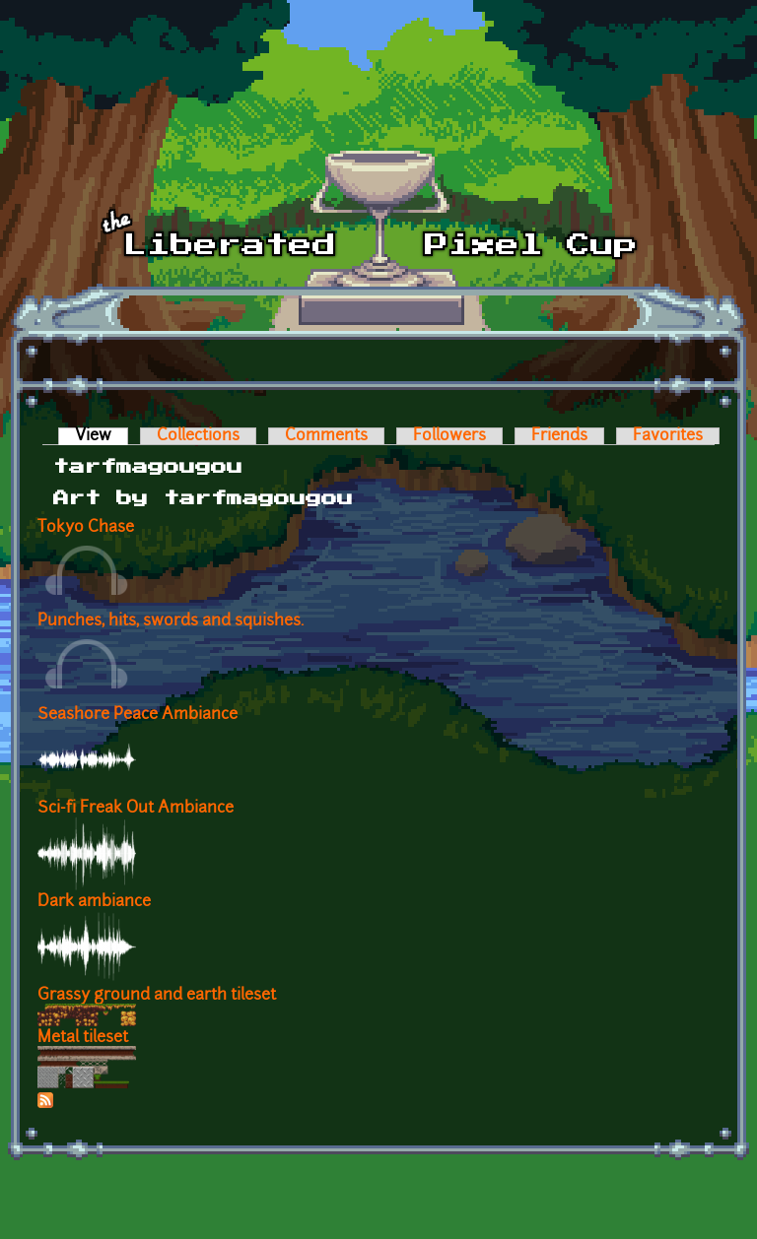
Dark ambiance (94, 902)
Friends (559, 436)
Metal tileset (82, 1038)
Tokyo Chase (85, 528)
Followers (449, 436)
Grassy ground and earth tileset (156, 996)
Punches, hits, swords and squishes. (170, 621)
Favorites (668, 436)
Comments (326, 436)
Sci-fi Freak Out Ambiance (135, 808)
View (101, 436)
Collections (198, 436)
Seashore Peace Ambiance (137, 715)
